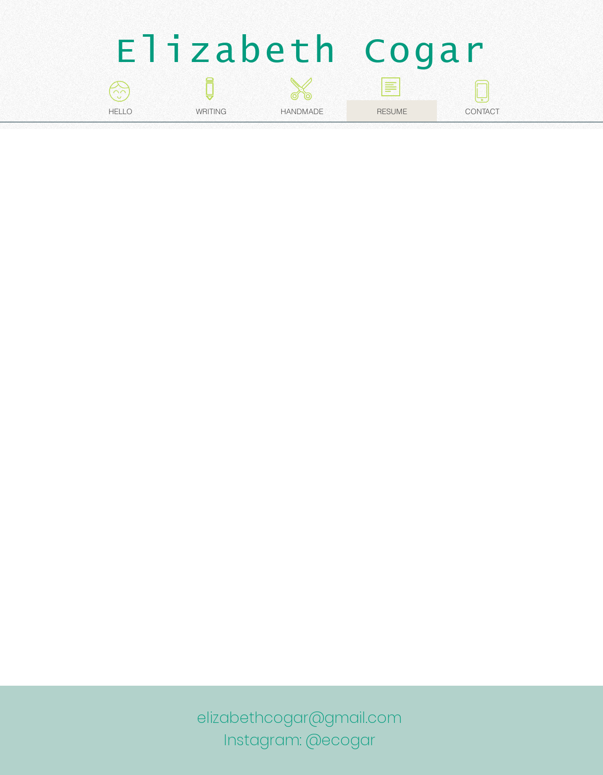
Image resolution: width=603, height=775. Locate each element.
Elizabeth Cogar (301, 51)
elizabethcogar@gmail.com (299, 718)
